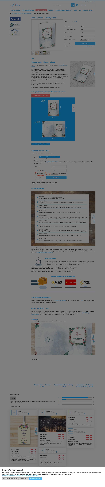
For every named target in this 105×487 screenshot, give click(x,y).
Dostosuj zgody (24, 478)
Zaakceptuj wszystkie (35, 478)
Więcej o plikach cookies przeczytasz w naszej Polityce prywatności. (20, 475)
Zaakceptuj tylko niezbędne (10, 478)
